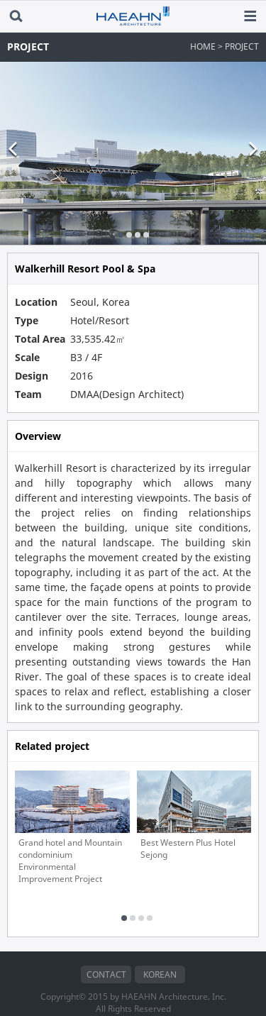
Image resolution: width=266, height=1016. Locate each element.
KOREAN (160, 955)
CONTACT (106, 955)
